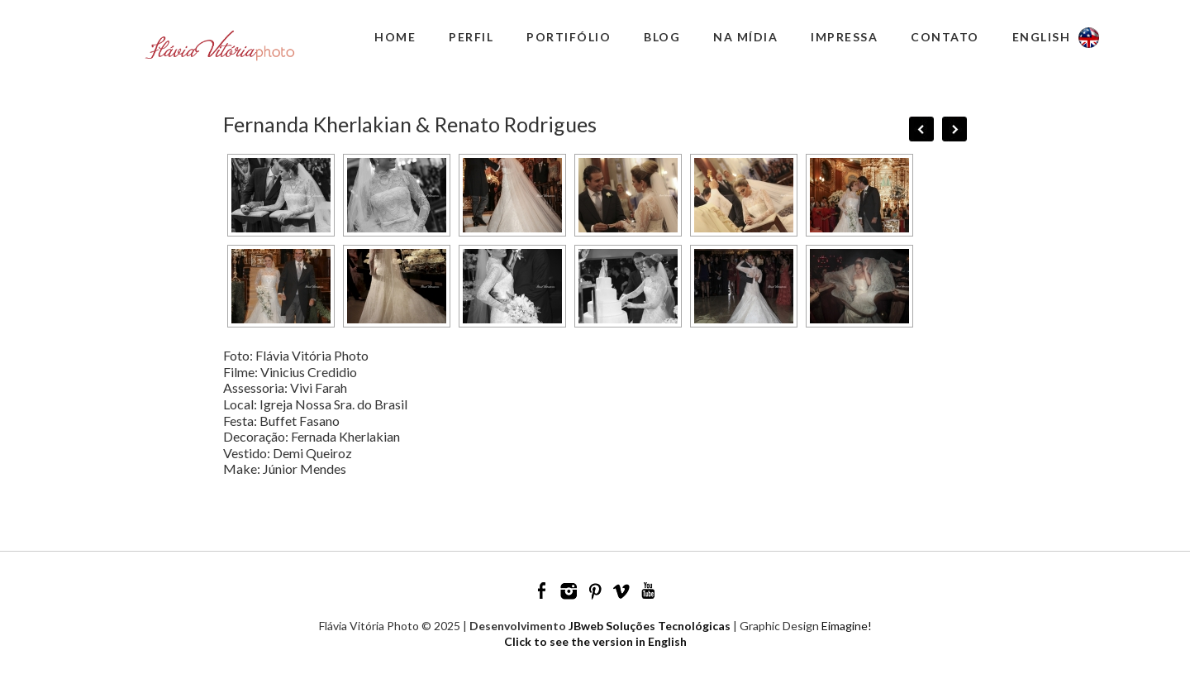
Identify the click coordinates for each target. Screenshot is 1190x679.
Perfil (471, 37)
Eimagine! (846, 626)
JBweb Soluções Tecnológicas (650, 626)
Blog (662, 37)
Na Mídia (745, 37)
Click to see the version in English (595, 641)
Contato (945, 37)
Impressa (844, 37)
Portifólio (568, 37)
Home (395, 37)
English (1041, 37)
